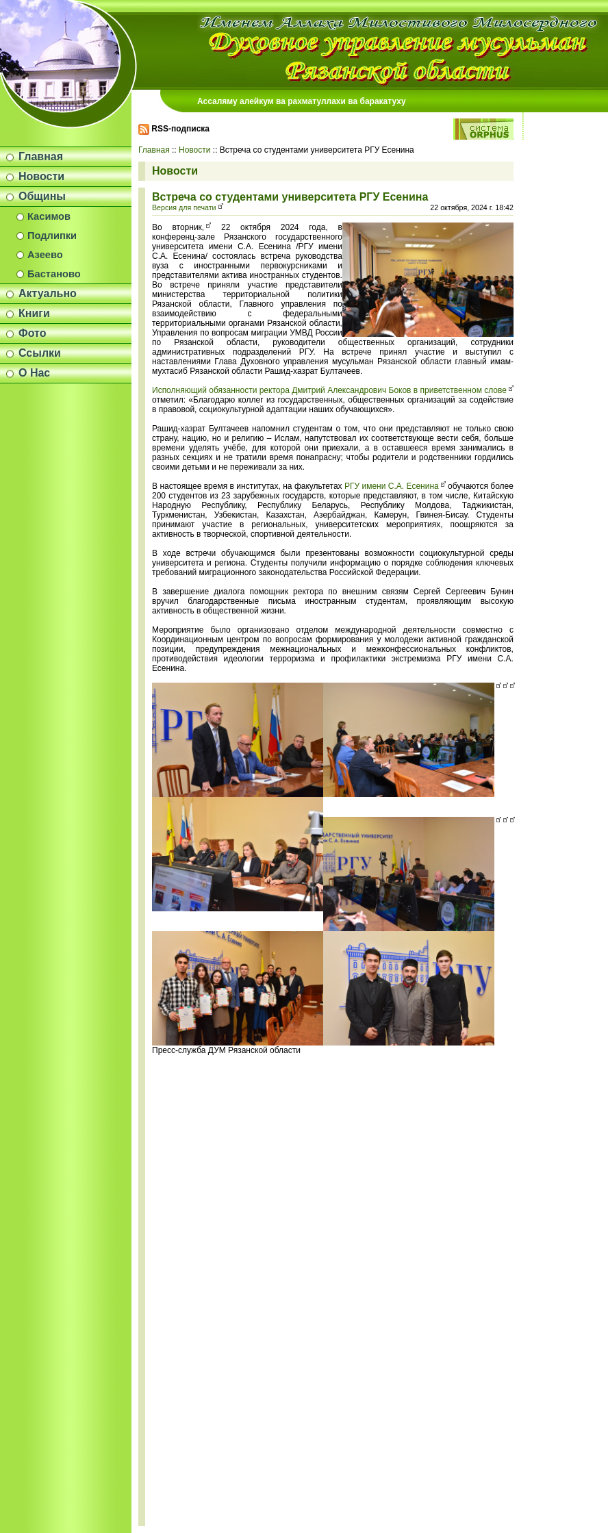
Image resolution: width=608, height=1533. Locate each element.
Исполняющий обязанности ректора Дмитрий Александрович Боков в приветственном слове (329, 390)
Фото (32, 333)
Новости (41, 176)
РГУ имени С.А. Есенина (391, 486)
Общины (42, 196)
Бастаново (54, 273)
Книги (34, 313)
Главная (40, 156)
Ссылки (39, 353)
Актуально (47, 293)
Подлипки (52, 235)
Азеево (45, 254)
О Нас (34, 373)
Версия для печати (184, 207)
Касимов (49, 216)
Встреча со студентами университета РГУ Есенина (290, 197)
